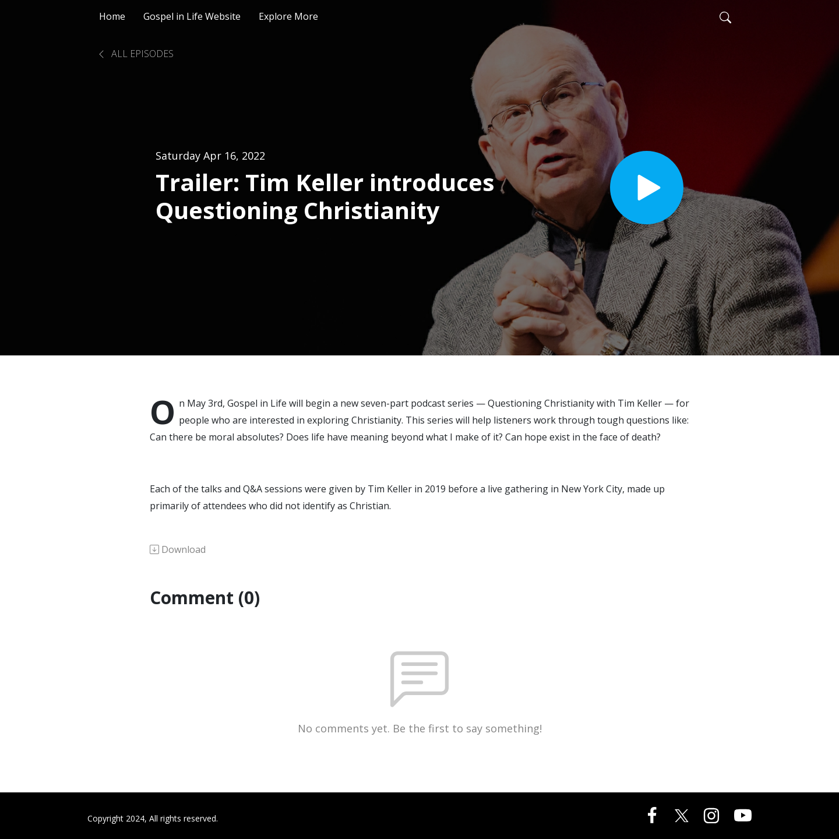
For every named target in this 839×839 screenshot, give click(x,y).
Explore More (288, 16)
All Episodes (135, 53)
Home (112, 16)
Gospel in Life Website (192, 16)
